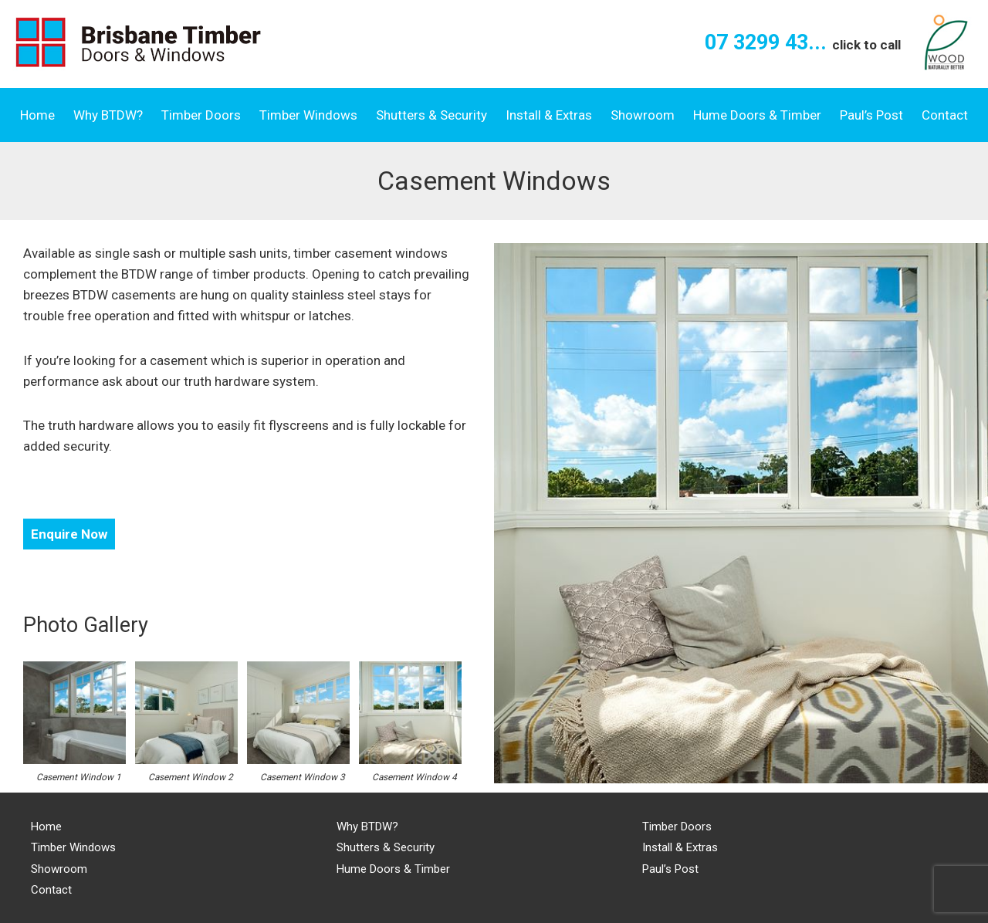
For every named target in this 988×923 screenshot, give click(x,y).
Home (37, 115)
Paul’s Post (871, 115)
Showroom (643, 115)
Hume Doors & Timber (757, 115)
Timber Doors (201, 115)
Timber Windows (308, 115)
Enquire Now (69, 534)
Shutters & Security (431, 115)
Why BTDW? (108, 115)
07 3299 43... (803, 42)
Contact (945, 115)
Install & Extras (549, 115)
